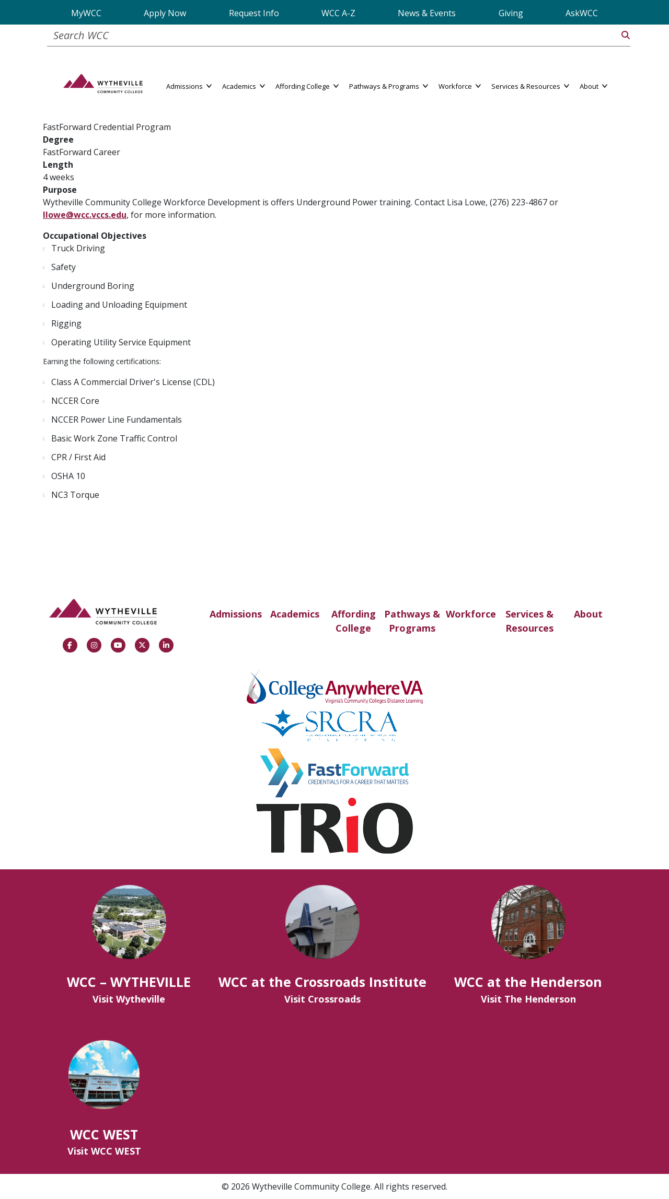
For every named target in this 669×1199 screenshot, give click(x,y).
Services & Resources (529, 621)
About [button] (593, 85)
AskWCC (582, 13)
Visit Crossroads (322, 999)
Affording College (353, 621)
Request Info (254, 13)
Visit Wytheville (129, 999)
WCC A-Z (338, 13)
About (588, 614)
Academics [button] (243, 85)
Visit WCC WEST (104, 1151)
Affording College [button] (307, 85)
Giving (511, 13)
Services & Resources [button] (530, 85)
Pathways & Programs (412, 621)
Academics (294, 614)
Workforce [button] (460, 85)
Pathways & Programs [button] (388, 85)
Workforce (471, 614)
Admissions (236, 614)
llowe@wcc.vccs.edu (84, 214)
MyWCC (86, 13)
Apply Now (165, 13)
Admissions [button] (189, 85)
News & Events (427, 13)
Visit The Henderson (528, 999)
